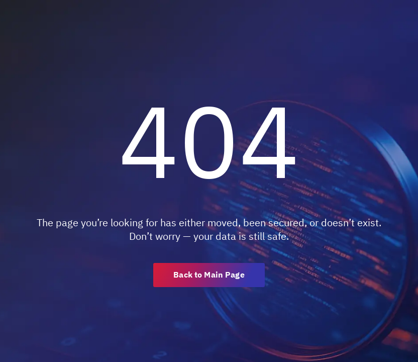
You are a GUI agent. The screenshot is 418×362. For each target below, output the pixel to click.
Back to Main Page (208, 274)
